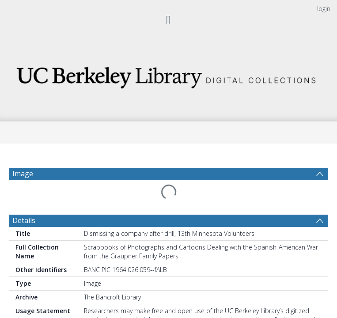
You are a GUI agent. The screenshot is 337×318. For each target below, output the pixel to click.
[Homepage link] (168, 75)
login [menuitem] (323, 8)
